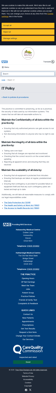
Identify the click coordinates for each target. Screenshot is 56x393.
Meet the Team (28, 285)
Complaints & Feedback (28, 303)
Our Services (28, 339)
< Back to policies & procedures (15, 97)
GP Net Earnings (28, 282)
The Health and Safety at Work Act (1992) (21, 205)
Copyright (28, 386)
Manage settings (10, 38)
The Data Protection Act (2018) (17, 202)
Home (3, 80)
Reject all (7, 32)
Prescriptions (28, 325)
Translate (48, 61)
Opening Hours (28, 278)
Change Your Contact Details (28, 336)
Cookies (28, 383)
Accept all (7, 25)
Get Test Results (28, 329)
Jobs (28, 289)
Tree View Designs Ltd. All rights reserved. (31, 370)
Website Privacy (28, 376)
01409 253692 (33, 246)
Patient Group (28, 293)
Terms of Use (28, 373)
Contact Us (28, 314)
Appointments (28, 321)
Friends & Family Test (28, 300)
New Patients (28, 318)
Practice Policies (28, 296)
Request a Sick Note (28, 332)
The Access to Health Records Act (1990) (21, 208)
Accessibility (28, 379)
